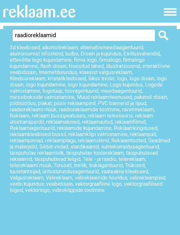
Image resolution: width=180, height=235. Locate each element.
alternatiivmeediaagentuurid (111, 47)
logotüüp (53, 91)
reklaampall (143, 134)
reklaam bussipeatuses (58, 116)
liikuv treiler (101, 78)
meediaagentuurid (121, 91)
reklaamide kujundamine (84, 128)
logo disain (141, 78)
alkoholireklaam (60, 47)
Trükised (135, 165)
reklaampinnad (26, 140)
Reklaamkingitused (135, 128)
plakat (45, 103)
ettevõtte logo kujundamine (41, 60)
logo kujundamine (45, 85)
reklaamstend (93, 140)
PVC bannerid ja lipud (122, 103)
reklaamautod (97, 122)
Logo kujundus (126, 85)
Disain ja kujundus (101, 54)
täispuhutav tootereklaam (95, 153)
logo (122, 78)
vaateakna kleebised (124, 171)
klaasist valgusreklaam (106, 72)
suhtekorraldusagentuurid (130, 147)
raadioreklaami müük (33, 109)
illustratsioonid (123, 66)
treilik (80, 165)
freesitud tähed (86, 66)
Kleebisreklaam (27, 78)
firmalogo (110, 60)
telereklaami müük (30, 165)
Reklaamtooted (128, 140)
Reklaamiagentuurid (32, 128)
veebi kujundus (27, 184)
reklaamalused (63, 122)
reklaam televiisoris (110, 116)
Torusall (63, 165)
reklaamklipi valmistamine (98, 134)
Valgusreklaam (27, 178)
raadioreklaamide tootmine (89, 109)
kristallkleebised (67, 78)
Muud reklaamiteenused (104, 97)
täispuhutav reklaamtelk (37, 153)
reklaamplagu (60, 140)
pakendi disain (150, 97)
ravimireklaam (138, 109)
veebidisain (59, 184)
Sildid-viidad (53, 147)
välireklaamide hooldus (101, 178)
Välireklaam (59, 178)
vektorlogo (37, 190)
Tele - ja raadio (99, 159)
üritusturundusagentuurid (71, 171)
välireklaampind (147, 178)
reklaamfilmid (130, 122)
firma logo (85, 60)
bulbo (71, 54)
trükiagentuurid (106, 165)
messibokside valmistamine (42, 97)
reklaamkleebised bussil (38, 134)
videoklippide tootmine (78, 190)
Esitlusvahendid (141, 54)
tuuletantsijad (25, 171)
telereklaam (131, 159)
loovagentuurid (82, 91)
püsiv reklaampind (75, 103)
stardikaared (84, 147)
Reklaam (19, 116)
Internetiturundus (58, 72)
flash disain (53, 66)
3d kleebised (25, 47)
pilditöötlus (23, 103)
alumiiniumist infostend (36, 54)
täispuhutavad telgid (57, 159)
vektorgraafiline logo (98, 184)
